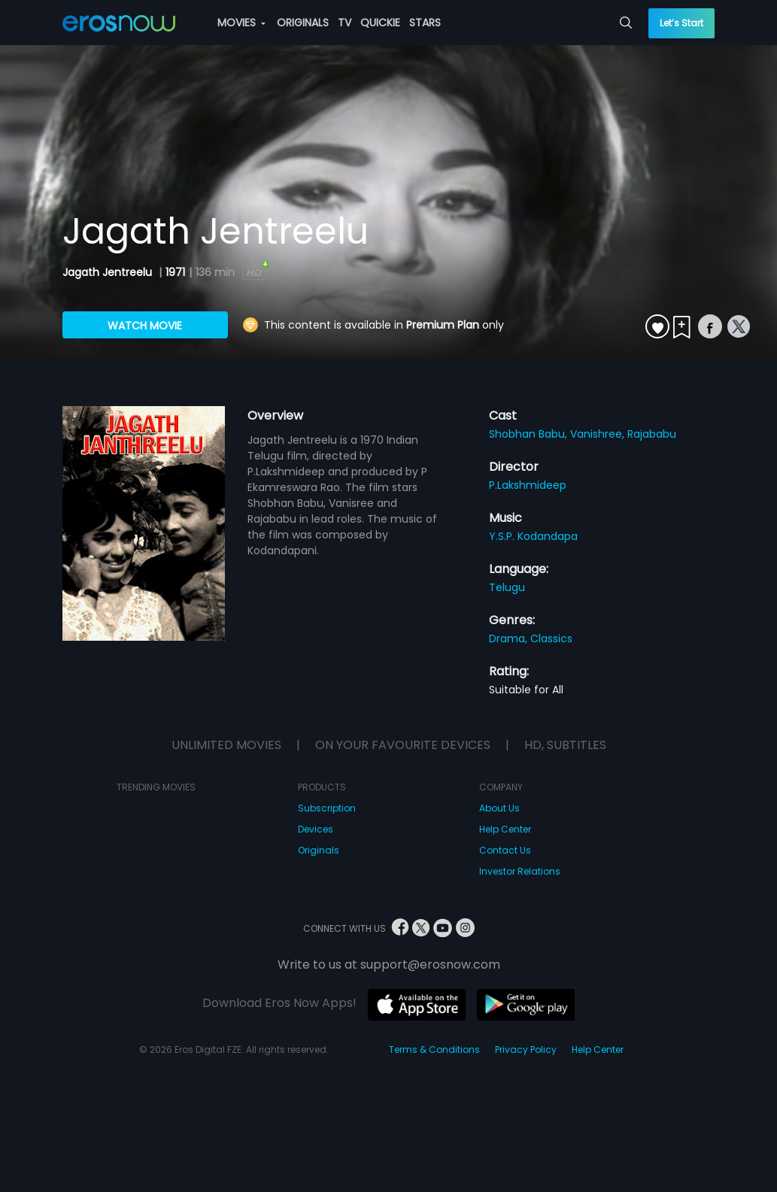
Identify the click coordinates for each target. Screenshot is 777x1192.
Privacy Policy (526, 1049)
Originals (318, 850)
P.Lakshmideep (527, 485)
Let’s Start (681, 23)
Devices (315, 829)
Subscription (327, 808)
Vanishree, (598, 433)
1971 (175, 272)
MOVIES (241, 22)
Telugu (507, 587)
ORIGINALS (303, 22)
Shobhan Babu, (529, 433)
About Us (499, 808)
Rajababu (651, 433)
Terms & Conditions (434, 1049)
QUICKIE (380, 22)
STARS (425, 22)
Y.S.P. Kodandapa (533, 536)
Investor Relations (519, 871)
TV (344, 22)
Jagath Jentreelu (108, 272)
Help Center (505, 829)
